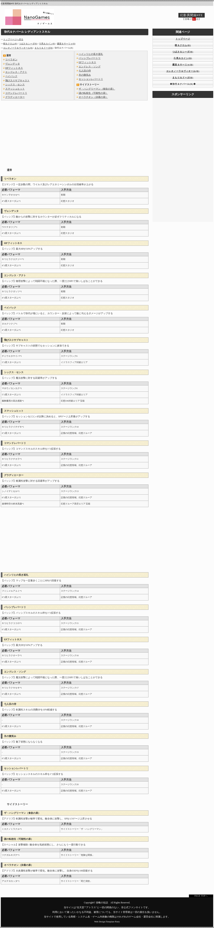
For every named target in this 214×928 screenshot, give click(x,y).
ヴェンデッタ (12, 63)
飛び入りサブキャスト (17, 80)
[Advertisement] (74, 131)
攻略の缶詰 (102, 902)
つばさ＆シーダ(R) (28, 44)
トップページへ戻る (13, 39)
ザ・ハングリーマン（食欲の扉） (97, 88)
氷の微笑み (85, 74)
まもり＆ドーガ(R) (44, 48)
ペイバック (11, 76)
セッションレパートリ (91, 79)
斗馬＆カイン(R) (47, 44)
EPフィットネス (87, 62)
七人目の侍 (85, 70)
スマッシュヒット (15, 88)
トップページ (183, 39)
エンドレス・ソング (90, 66)
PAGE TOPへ (201, 896)
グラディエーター (15, 97)
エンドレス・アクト (16, 72)
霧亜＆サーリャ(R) (66, 44)
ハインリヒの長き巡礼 (91, 54)
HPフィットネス (14, 68)
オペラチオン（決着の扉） (93, 97)
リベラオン (11, 59)
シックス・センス (15, 84)
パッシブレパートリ (90, 58)
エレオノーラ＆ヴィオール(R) (18, 48)
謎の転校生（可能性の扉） (93, 93)
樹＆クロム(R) (10, 44)
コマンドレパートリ (16, 93)
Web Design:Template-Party (107, 921)
